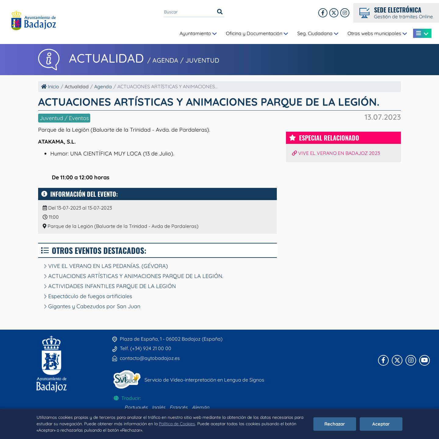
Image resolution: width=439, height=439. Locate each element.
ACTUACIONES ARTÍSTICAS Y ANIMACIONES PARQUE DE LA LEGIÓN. (133, 276)
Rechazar (334, 424)
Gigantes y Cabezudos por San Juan (92, 306)
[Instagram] (344, 12)
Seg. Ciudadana (317, 33)
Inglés (158, 407)
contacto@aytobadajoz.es (150, 358)
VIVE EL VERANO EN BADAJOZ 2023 (336, 153)
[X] (333, 12)
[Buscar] (219, 12)
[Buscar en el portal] (189, 12)
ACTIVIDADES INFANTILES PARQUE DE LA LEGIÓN (110, 286)
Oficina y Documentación (257, 33)
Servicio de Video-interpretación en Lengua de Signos (204, 380)
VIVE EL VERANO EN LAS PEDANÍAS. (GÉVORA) (106, 265)
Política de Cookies (177, 423)
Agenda (103, 86)
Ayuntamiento (198, 33)
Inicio (50, 86)
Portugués (136, 407)
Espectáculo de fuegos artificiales (88, 296)
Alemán (200, 407)
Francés (178, 407)
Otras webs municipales (377, 33)
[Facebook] (322, 12)
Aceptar (381, 424)
